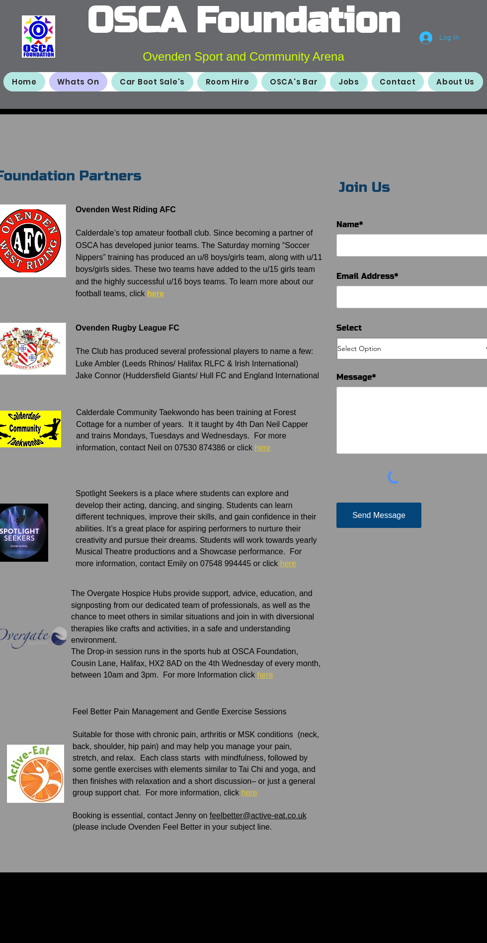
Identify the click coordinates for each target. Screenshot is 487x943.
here (155, 293)
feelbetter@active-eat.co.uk (258, 815)
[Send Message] (378, 515)
